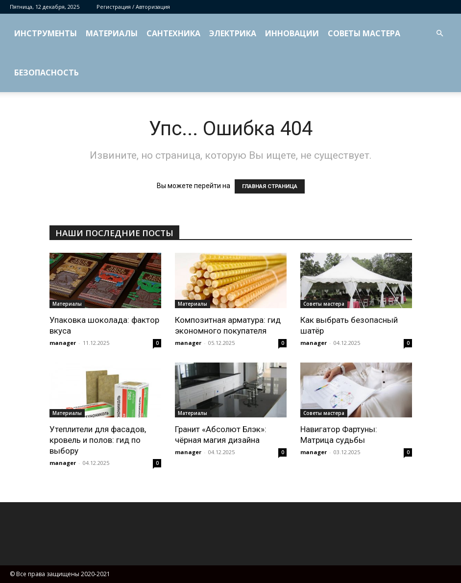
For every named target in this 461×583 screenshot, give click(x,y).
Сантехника (173, 33)
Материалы (112, 33)
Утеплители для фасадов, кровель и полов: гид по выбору (97, 440)
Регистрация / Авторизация (133, 6)
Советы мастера (364, 33)
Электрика (232, 33)
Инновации (292, 33)
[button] (439, 33)
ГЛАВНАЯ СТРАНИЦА (269, 186)
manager (62, 342)
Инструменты (45, 33)
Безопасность (46, 72)
